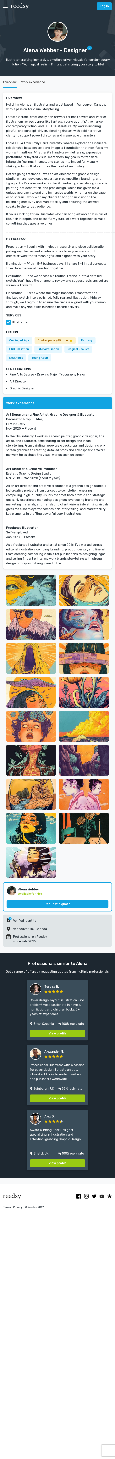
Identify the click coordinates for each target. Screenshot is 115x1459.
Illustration (20, 322)
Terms (7, 1207)
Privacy (18, 1207)
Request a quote (57, 904)
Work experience (33, 82)
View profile (58, 1033)
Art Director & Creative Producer (31, 469)
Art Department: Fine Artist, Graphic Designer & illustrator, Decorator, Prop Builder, (51, 417)
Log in (104, 6)
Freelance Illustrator (22, 528)
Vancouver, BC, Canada (30, 929)
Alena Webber (28, 889)
